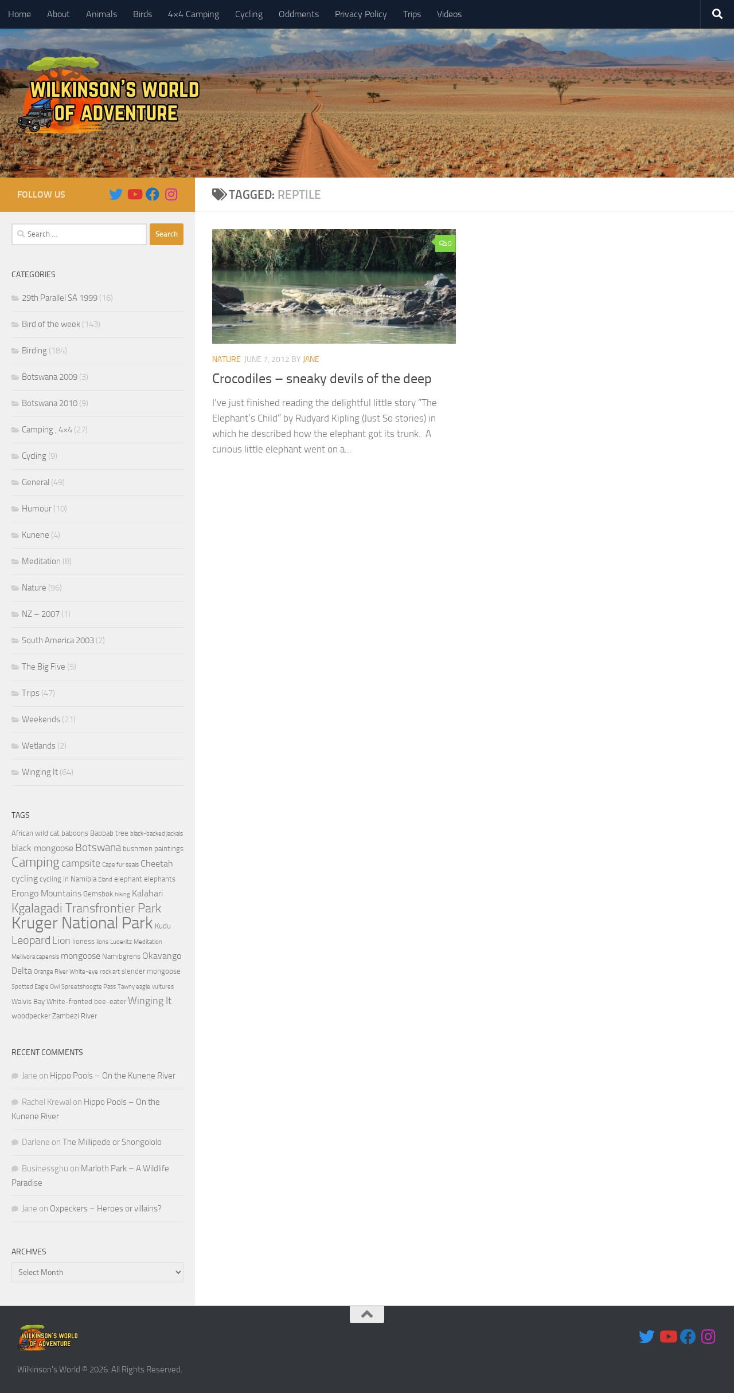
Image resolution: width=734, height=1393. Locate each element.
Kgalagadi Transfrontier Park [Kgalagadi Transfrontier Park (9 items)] (86, 908)
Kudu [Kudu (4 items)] (163, 926)
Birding (34, 350)
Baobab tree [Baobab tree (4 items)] (109, 833)
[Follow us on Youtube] (134, 194)
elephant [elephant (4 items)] (128, 879)
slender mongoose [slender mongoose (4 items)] (151, 971)
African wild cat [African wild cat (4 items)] (35, 833)
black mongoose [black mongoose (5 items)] (42, 848)
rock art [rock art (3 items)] (110, 971)
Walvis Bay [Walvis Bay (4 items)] (28, 1001)
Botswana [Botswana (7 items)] (98, 847)
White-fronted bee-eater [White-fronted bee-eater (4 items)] (86, 1001)
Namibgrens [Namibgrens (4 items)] (121, 956)
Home (19, 14)
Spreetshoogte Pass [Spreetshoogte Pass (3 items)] (88, 986)
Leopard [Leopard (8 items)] (30, 940)
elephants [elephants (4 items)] (159, 879)
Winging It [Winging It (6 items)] (149, 1000)
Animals (101, 14)
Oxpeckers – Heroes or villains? (106, 1208)
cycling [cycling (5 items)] (24, 878)
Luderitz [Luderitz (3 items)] (121, 942)
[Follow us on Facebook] (152, 194)
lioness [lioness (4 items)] (83, 941)
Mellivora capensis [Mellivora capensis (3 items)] (35, 957)
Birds (142, 14)
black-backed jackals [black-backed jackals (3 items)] (156, 833)
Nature (226, 359)
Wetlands (39, 746)
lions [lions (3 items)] (102, 942)
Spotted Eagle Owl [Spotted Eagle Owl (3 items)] (35, 986)
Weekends (41, 719)
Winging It (40, 772)
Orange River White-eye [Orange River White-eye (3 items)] (66, 971)
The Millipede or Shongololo (112, 1142)
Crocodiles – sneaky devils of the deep (322, 379)
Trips (412, 14)
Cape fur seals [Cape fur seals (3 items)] (120, 864)
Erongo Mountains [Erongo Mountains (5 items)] (46, 893)
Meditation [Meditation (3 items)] (148, 942)
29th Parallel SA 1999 (59, 298)
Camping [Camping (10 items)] (35, 862)
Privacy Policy (361, 14)
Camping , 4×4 (47, 429)
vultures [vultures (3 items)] (163, 986)
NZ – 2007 (41, 614)
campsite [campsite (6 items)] (80, 863)
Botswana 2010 (49, 403)
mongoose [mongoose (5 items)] (80, 956)
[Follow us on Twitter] (116, 194)
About (58, 14)
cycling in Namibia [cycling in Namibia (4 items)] (68, 879)
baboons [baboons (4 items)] (74, 833)
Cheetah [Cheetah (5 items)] (156, 864)
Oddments (299, 14)
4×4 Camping (193, 14)
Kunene (35, 535)
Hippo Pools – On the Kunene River (112, 1076)
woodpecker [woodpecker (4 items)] (30, 1016)
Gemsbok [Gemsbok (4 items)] (98, 894)
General (35, 482)
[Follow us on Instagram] (171, 194)
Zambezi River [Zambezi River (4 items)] (74, 1016)
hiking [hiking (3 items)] (122, 894)
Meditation (41, 561)
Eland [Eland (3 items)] (105, 879)
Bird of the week (51, 324)
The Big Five (43, 667)
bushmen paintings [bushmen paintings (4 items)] (153, 848)
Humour (37, 508)
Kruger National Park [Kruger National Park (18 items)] (82, 923)
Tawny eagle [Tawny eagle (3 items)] (134, 986)
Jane (311, 359)
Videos (449, 14)
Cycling (249, 14)
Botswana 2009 (49, 377)
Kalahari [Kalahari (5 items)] (147, 893)
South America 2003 (58, 640)
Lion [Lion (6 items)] (61, 940)
